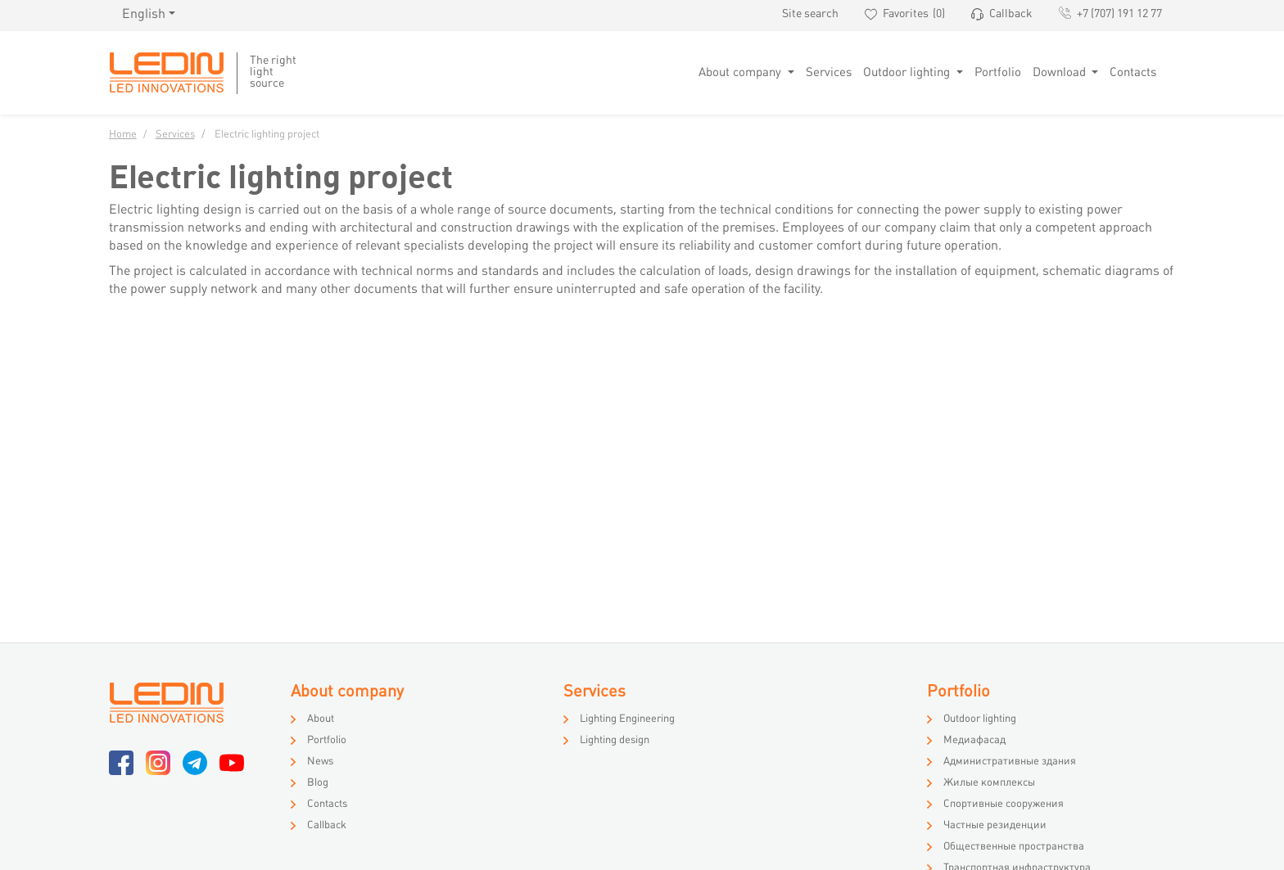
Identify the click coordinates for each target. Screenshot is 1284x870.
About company (741, 73)
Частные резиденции (995, 826)
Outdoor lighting (908, 73)
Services (829, 73)
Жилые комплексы (989, 783)
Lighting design (614, 741)
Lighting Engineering (627, 719)
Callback (326, 826)
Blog (317, 783)
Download (1061, 73)
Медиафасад (974, 741)
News (320, 762)
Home (123, 135)
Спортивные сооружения (1003, 804)
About (320, 719)
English (143, 15)
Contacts (1133, 73)
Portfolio (997, 73)
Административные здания (1009, 762)
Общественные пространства (1013, 847)
